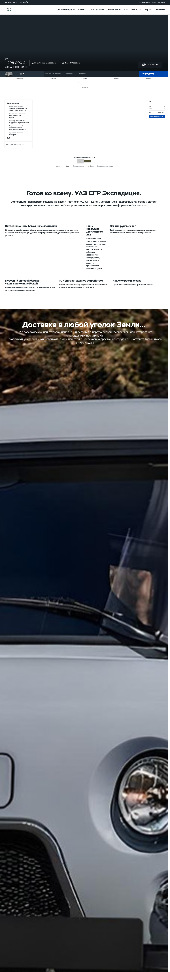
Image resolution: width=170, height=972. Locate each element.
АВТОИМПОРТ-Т (11, 2)
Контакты (161, 2)
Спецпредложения (132, 9)
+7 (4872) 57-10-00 (148, 2)
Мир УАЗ (148, 9)
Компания (160, 9)
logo (13, 10)
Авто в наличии (97, 9)
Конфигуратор (114, 9)
